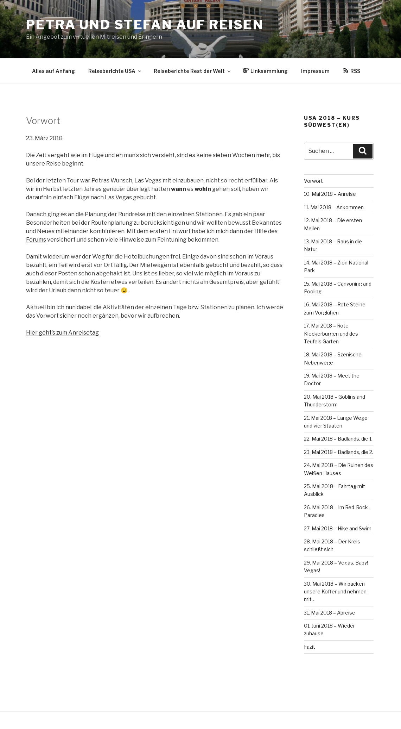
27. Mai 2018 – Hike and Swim (337, 528)
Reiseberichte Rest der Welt (192, 71)
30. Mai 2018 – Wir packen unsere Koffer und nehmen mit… (335, 592)
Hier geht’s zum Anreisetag (62, 332)
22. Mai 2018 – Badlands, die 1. (338, 439)
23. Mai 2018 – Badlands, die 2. (338, 452)
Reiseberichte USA (115, 71)
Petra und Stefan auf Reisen (145, 24)
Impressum (315, 71)
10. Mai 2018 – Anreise (330, 194)
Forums (36, 239)
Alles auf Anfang (53, 71)
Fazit (309, 647)
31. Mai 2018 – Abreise (329, 613)
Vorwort (313, 181)
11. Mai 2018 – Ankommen (334, 207)
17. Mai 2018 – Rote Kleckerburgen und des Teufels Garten (331, 333)
